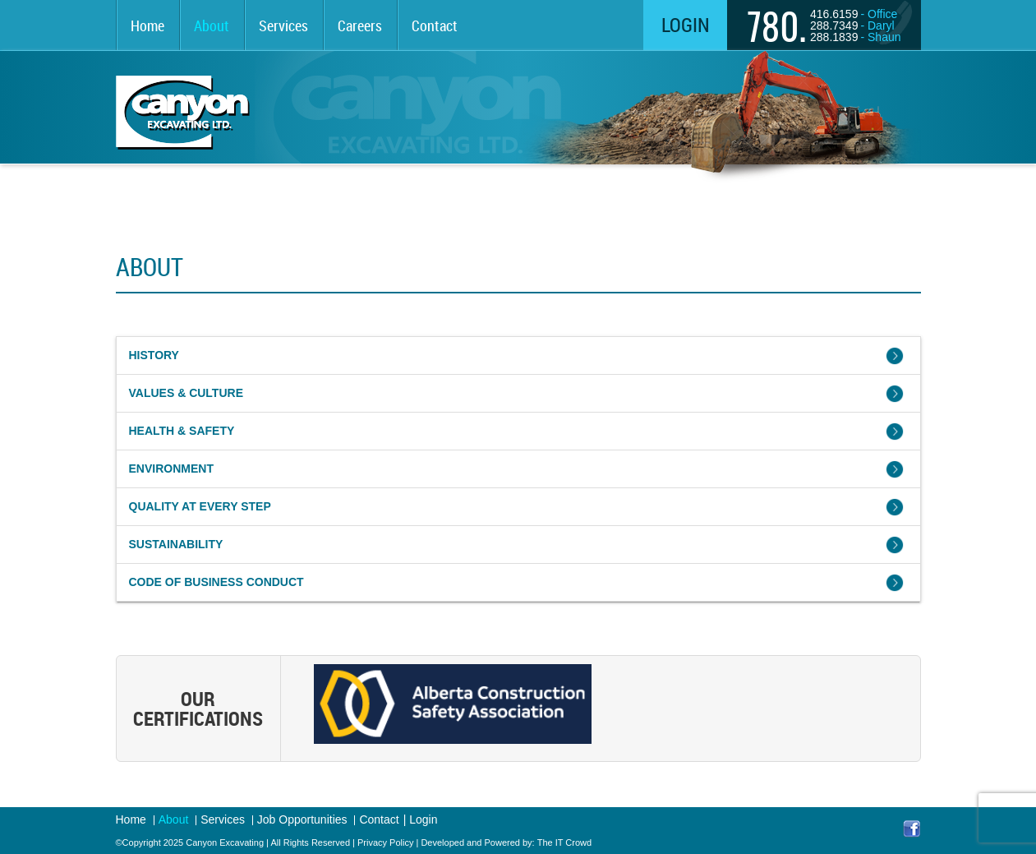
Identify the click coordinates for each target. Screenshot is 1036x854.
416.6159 (834, 14)
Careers (360, 25)
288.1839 (834, 37)
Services (283, 25)
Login (685, 25)
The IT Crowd (564, 842)
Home (147, 25)
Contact (435, 25)
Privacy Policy (385, 842)
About (211, 25)
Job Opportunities (302, 819)
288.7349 (834, 25)
